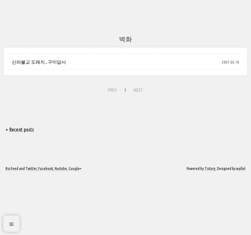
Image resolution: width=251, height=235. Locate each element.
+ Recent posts (20, 130)
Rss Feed (12, 168)
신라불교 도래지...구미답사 (39, 62)
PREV (111, 89)
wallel (240, 168)
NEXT (137, 89)
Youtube (61, 168)
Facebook (45, 168)
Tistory (210, 168)
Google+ (75, 168)
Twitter (31, 168)
